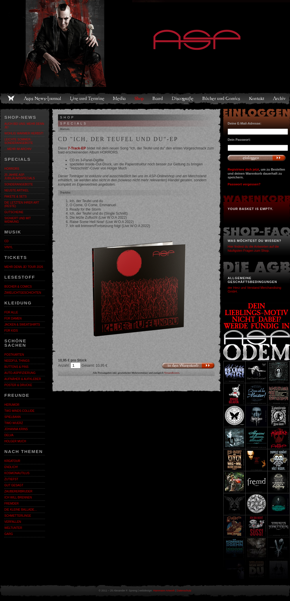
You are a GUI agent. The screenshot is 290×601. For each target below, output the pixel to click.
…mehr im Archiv (17, 149)
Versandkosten (172, 372)
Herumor (11, 404)
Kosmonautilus (17, 473)
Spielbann (12, 417)
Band (158, 98)
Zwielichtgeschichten (22, 292)
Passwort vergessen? (244, 184)
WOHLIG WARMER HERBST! (24, 133)
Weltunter (13, 527)
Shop (139, 98)
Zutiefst (11, 479)
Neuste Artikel (16, 190)
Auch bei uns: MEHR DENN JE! (24, 125)
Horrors (11, 168)
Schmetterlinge (17, 515)
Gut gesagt (13, 485)
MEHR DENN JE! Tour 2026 (23, 266)
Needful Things (17, 360)
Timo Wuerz (13, 423)
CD (6, 241)
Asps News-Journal (43, 98)
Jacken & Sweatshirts (22, 324)
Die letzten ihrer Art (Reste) (21, 204)
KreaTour (12, 461)
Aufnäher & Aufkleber (22, 379)
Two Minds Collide (19, 410)
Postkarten (14, 354)
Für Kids (11, 330)
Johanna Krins (16, 429)
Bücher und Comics (221, 98)
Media (119, 98)
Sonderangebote (18, 184)
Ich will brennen (18, 497)
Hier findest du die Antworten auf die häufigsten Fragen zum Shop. (253, 248)
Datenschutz (184, 590)
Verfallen (12, 521)
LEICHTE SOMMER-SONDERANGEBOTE (18, 141)
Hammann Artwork (164, 590)
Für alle (11, 312)
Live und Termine (87, 98)
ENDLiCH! (11, 467)
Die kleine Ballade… (20, 509)
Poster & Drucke (18, 385)
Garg (8, 534)
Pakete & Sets (15, 196)
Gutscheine (13, 212)
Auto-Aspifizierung (20, 373)
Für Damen (12, 318)
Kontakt (257, 98)
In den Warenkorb (188, 365)
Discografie (183, 98)
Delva (8, 435)
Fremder (11, 503)
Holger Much (15, 441)
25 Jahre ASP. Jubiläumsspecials (19, 176)
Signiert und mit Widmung (17, 220)
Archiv (279, 98)
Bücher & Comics (18, 286)
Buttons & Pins (16, 366)
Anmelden (257, 158)
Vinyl (8, 247)
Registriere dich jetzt (243, 169)
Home (11, 98)
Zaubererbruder (18, 491)
